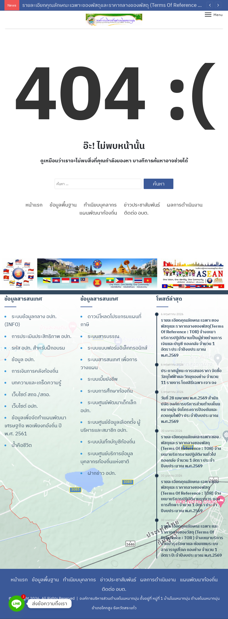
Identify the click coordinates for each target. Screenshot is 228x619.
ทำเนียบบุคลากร (100, 204)
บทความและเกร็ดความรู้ (36, 382)
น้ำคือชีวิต (22, 445)
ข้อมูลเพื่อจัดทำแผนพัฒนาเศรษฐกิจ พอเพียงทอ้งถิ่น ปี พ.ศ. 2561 (35, 425)
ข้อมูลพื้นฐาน (63, 204)
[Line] (17, 604)
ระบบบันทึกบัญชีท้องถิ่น (111, 441)
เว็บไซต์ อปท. (25, 406)
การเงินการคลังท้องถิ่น (35, 371)
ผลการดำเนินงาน (184, 204)
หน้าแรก (34, 204)
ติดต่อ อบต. (136, 212)
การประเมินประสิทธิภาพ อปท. (42, 336)
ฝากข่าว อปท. (102, 473)
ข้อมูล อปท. (23, 359)
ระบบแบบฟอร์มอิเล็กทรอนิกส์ (117, 348)
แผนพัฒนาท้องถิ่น (98, 212)
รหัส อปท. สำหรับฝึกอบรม (38, 348)
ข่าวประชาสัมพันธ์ (142, 204)
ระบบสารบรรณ (103, 336)
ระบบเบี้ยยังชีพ (103, 379)
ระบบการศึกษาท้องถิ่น (110, 391)
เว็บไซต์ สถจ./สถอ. (31, 394)
